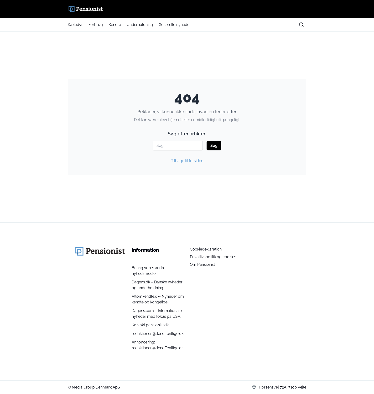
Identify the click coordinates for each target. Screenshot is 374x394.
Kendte (115, 24)
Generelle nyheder (175, 24)
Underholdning (140, 24)
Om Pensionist (202, 264)
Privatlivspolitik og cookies (213, 257)
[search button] (301, 25)
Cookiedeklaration (206, 249)
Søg (214, 145)
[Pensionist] (187, 9)
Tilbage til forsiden (187, 161)
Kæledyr (75, 24)
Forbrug (95, 24)
